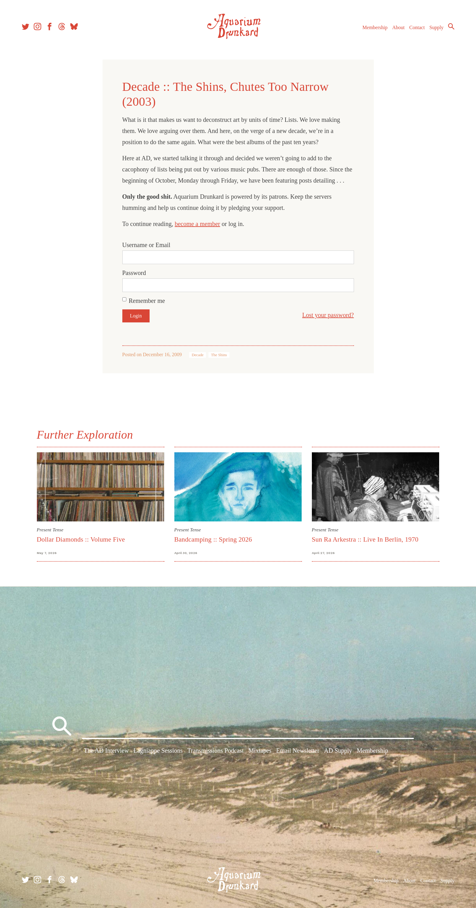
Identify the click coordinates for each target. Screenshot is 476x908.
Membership (374, 27)
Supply (436, 27)
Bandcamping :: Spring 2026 (213, 539)
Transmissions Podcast (215, 750)
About (398, 27)
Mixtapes (259, 750)
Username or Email (146, 244)
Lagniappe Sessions (157, 750)
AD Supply (338, 750)
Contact (417, 27)
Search (451, 26)
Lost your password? (328, 315)
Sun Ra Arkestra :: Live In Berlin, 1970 (365, 539)
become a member (197, 223)
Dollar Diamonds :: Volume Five (81, 539)
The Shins (219, 355)
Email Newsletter (297, 750)
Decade (197, 355)
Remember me (147, 300)
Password (134, 272)
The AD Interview (106, 750)
